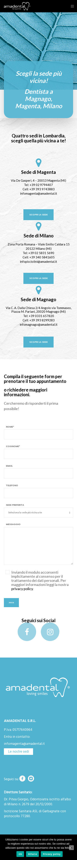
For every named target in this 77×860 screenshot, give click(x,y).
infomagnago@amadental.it (38, 324)
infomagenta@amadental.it (38, 193)
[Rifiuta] (71, 847)
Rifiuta (32, 854)
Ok (20, 854)
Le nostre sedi (18, 751)
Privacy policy (52, 854)
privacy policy (22, 588)
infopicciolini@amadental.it (38, 261)
